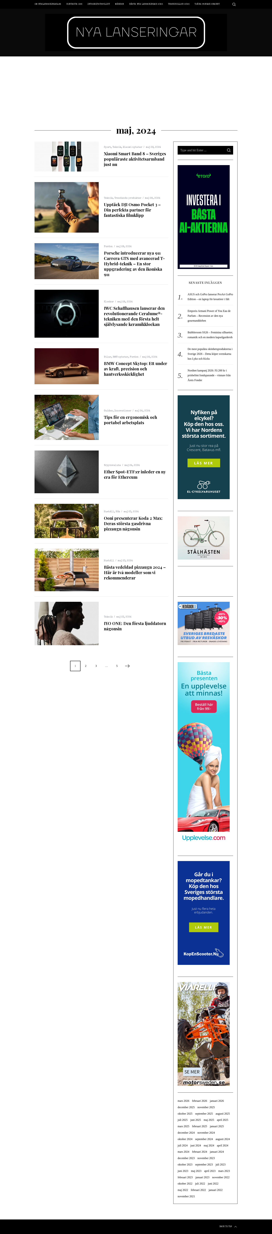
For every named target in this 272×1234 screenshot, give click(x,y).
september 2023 (204, 1164)
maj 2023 (196, 1170)
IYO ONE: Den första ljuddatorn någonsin (135, 625)
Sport (107, 147)
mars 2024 (183, 1151)
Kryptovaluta (112, 465)
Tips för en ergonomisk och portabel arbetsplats (130, 419)
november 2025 (206, 1107)
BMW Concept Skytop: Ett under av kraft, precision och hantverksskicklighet (135, 369)
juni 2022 (213, 1183)
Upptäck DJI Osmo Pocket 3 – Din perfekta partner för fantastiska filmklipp (132, 210)
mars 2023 (224, 1170)
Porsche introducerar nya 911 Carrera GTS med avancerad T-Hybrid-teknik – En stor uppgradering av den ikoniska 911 (134, 263)
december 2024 (186, 1132)
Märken (119, 4)
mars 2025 (183, 1126)
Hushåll (109, 512)
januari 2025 (217, 1126)
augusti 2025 (223, 1113)
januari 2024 (217, 1151)
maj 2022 (183, 1189)
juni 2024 (195, 1145)
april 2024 (222, 1145)
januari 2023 (202, 1177)
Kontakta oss (74, 4)
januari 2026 (217, 1100)
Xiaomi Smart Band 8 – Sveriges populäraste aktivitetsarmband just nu (135, 159)
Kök (118, 512)
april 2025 (222, 1119)
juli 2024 (183, 1145)
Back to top (228, 1227)
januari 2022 (216, 1189)
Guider (108, 411)
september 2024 (204, 1139)
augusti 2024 (223, 1139)
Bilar (107, 357)
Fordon (108, 246)
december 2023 (186, 1158)
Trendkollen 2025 (179, 4)
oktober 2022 (185, 1183)
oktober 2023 (185, 1164)
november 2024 (206, 1132)
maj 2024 (209, 1145)
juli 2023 (221, 1164)
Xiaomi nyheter (132, 147)
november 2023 (206, 1158)
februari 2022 (198, 1189)
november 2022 (221, 1177)
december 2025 (186, 1107)
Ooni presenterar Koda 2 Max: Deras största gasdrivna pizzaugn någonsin (133, 523)
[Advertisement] (136, 82)
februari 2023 (185, 1177)
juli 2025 (183, 1119)
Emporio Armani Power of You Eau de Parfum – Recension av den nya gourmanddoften (209, 315)
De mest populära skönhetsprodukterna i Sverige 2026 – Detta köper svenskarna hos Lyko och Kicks (210, 354)
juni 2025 (195, 1119)
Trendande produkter (127, 198)
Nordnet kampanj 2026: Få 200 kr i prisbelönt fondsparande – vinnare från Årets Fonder (209, 375)
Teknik (116, 147)
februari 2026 (199, 1100)
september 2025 (204, 1113)
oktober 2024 (185, 1139)
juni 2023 (183, 1170)
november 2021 (186, 1196)
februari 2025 (199, 1126)
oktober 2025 (185, 1113)
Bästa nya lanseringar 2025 (146, 4)
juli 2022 (200, 1183)
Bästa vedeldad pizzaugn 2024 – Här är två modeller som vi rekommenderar (135, 572)
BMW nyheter (120, 357)
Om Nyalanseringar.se (48, 4)
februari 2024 (199, 1151)
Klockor (109, 302)
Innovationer (122, 411)
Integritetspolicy (98, 4)
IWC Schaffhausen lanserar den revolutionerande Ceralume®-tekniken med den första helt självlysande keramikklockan (134, 316)
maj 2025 (209, 1119)
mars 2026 (183, 1100)
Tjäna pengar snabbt (207, 4)
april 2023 (209, 1170)
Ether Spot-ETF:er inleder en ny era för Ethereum (135, 474)
